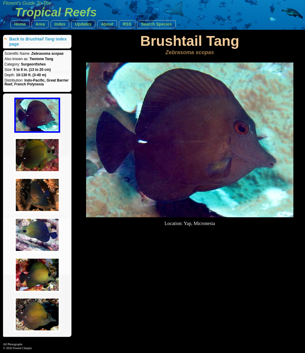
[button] (20, 24)
